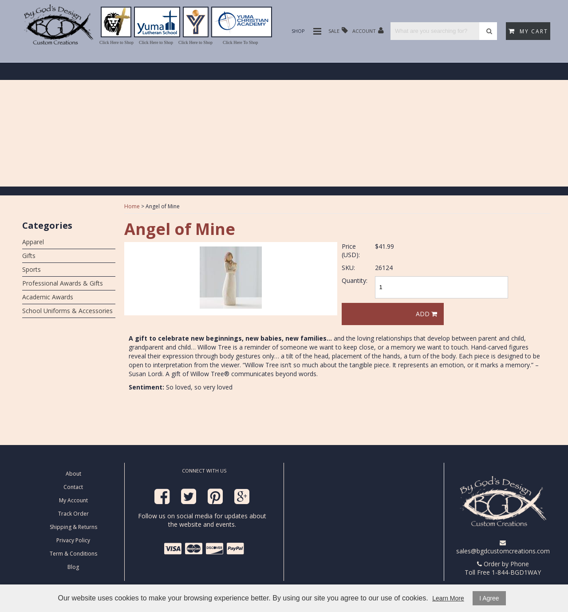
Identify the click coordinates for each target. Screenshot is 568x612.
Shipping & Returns (73, 527)
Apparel (33, 242)
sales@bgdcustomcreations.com (503, 547)
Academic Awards (47, 297)
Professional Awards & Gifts (62, 283)
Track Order (73, 513)
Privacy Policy (73, 540)
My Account (73, 500)
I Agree (489, 598)
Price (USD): (351, 250)
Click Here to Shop (116, 42)
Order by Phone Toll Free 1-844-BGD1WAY (503, 568)
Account (368, 30)
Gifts (29, 255)
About (73, 473)
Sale (338, 30)
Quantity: (354, 280)
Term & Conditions (73, 553)
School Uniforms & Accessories (67, 310)
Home (132, 206)
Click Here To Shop (240, 42)
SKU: (348, 267)
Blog (73, 567)
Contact (73, 487)
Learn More (448, 598)
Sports (31, 269)
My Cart (528, 31)
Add (426, 314)
